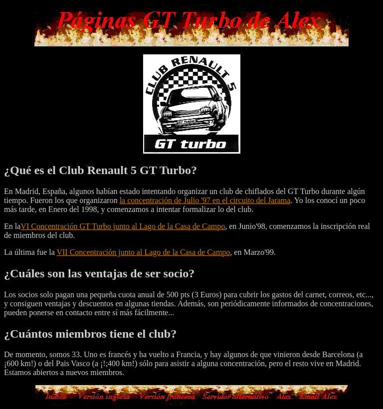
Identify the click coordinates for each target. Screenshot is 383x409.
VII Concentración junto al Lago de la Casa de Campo (143, 252)
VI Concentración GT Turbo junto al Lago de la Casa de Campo (122, 226)
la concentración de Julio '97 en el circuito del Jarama (205, 200)
